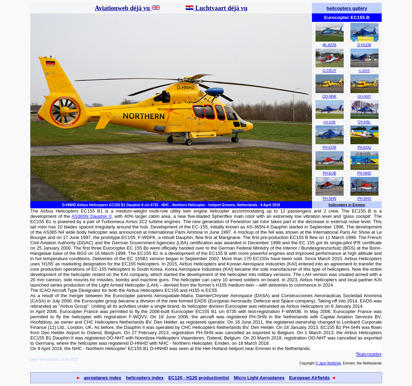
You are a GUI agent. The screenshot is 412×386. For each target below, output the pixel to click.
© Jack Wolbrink (328, 363)
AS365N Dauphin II (91, 216)
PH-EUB (329, 173)
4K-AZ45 (329, 45)
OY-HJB (329, 122)
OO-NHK (330, 96)
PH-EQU (364, 147)
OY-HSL (364, 122)
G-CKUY (329, 71)
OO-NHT (364, 96)
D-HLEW (364, 45)
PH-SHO (364, 199)
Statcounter (369, 354)
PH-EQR (329, 147)
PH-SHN (329, 199)
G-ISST (364, 71)
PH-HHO (364, 173)
